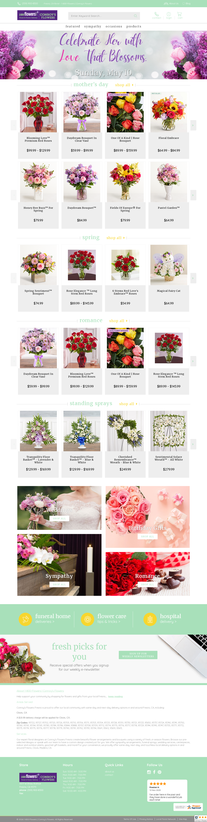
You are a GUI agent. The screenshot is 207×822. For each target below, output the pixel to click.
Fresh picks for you (79, 656)
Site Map (183, 819)
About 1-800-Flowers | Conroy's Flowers (40, 690)
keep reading (115, 696)
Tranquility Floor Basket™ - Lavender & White (38, 459)
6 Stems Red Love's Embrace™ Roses (125, 292)
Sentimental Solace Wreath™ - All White (169, 458)
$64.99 (169, 220)
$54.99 (125, 303)
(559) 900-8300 (30, 3)
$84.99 (82, 220)
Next (193, 125)
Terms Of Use (130, 819)
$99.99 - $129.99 (38, 150)
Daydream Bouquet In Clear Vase (82, 139)
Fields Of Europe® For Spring (125, 209)
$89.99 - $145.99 (81, 303)
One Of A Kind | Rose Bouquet (125, 139)
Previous (14, 125)
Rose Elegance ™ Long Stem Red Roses (81, 292)
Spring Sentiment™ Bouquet (38, 292)
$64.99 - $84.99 (169, 150)
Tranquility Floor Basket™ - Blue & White (82, 459)
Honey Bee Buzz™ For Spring (38, 209)
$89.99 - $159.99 (125, 150)
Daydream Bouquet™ (82, 207)
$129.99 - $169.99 (38, 469)
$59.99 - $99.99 (82, 150)
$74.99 (38, 303)
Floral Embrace (169, 138)
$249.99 (125, 469)
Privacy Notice (146, 819)
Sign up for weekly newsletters (138, 655)
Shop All (122, 85)
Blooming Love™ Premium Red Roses (38, 139)
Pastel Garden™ (169, 207)
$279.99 (168, 469)
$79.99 (38, 220)
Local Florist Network (166, 819)
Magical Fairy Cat (169, 290)
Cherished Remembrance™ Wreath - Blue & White (125, 459)
